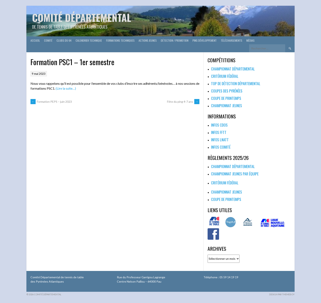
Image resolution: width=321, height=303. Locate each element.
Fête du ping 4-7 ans (183, 101)
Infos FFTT (218, 132)
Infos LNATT (220, 139)
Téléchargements (231, 40)
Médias (250, 40)
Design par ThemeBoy (282, 294)
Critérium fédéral (224, 76)
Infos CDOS (219, 125)
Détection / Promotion (174, 40)
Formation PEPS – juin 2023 (51, 101)
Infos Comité (221, 147)
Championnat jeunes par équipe (235, 173)
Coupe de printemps (226, 98)
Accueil (35, 40)
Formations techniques (120, 40)
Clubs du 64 (64, 40)
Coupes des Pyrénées (226, 91)
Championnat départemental (233, 68)
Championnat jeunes (226, 105)
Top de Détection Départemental (235, 83)
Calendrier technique (89, 40)
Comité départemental (81, 17)
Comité (48, 40)
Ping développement (204, 40)
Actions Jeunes (148, 40)
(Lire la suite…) (66, 88)
